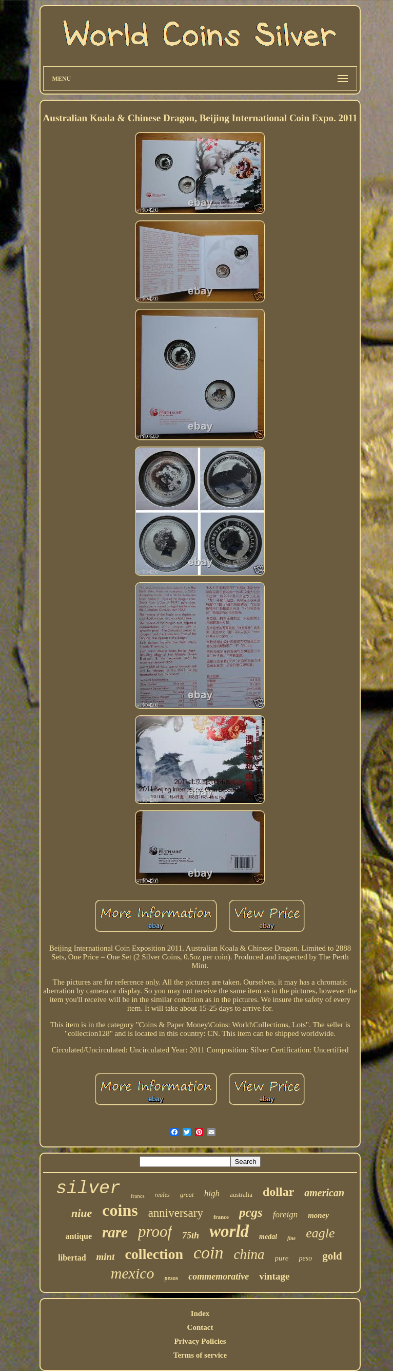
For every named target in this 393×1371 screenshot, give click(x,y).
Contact (200, 1327)
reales (162, 1194)
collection (154, 1254)
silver (88, 1188)
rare (115, 1232)
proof (155, 1231)
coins (119, 1210)
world (229, 1231)
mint (105, 1256)
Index (200, 1313)
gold (332, 1256)
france (221, 1217)
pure (282, 1258)
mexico (132, 1273)
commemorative (218, 1276)
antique (78, 1236)
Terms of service (200, 1355)
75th (190, 1235)
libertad (72, 1257)
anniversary (175, 1213)
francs (138, 1196)
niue (81, 1213)
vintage (274, 1276)
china (249, 1254)
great (187, 1194)
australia (241, 1194)
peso (305, 1258)
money (318, 1215)
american (324, 1192)
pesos (172, 1278)
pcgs (251, 1212)
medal (268, 1236)
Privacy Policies (200, 1341)
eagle (320, 1233)
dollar (278, 1191)
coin (208, 1252)
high (212, 1193)
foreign (285, 1214)
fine (291, 1238)
